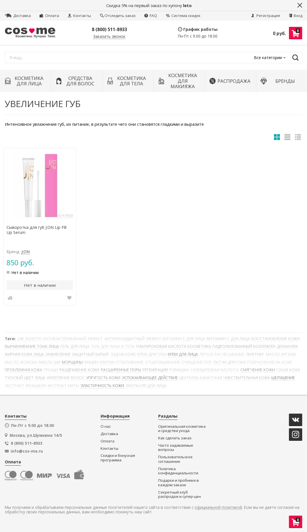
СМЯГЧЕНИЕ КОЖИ (257, 369)
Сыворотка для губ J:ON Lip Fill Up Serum (36, 230)
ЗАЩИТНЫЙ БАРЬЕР (90, 354)
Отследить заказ (118, 15)
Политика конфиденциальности (178, 471)
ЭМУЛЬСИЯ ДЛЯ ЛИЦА (146, 385)
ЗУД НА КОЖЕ (123, 354)
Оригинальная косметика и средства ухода (182, 428)
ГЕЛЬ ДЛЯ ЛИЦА (75, 346)
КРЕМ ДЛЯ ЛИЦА (183, 354)
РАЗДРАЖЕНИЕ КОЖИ (79, 369)
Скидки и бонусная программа (118, 457)
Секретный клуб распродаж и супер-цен (179, 494)
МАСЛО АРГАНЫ (281, 354)
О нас (106, 426)
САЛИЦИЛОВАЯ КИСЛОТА (214, 369)
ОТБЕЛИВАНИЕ (129, 362)
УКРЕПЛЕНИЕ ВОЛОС (66, 377)
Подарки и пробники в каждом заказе (178, 482)
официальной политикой (218, 507)
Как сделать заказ (174, 438)
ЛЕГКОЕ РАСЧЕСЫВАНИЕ (221, 354)
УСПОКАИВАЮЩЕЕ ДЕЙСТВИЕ (150, 377)
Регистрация (265, 15)
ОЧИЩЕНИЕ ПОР (196, 362)
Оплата (49, 15)
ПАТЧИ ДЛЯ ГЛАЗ (230, 362)
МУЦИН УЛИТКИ (99, 362)
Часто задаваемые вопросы (175, 447)
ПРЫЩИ (51, 369)
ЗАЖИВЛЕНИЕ (58, 354)
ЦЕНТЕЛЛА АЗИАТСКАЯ (200, 377)
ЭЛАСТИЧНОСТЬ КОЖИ (102, 385)
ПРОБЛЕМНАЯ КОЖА (23, 369)
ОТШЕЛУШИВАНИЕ (162, 362)
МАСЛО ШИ (49, 362)
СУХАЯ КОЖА (288, 369)
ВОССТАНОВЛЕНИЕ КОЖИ (275, 338)
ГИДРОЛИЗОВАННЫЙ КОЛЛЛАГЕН (243, 346)
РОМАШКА (179, 369)
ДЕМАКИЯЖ (287, 346)
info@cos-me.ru (27, 451)
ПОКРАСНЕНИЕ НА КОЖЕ (269, 362)
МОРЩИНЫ (72, 362)
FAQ (150, 15)
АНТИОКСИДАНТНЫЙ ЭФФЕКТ (132, 338)
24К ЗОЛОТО (29, 338)
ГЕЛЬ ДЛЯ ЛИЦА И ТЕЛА (113, 346)
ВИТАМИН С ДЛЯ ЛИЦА (228, 338)
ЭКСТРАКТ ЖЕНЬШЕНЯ (25, 385)
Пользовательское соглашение (175, 459)
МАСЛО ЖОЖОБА (21, 362)
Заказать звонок (109, 36)
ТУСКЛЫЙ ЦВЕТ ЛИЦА (25, 377)
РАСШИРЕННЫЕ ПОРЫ (121, 369)
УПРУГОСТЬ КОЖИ (103, 377)
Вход (295, 15)
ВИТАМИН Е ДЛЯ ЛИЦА (184, 338)
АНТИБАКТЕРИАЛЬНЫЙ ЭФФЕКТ (73, 338)
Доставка (18, 15)
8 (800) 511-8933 (109, 29)
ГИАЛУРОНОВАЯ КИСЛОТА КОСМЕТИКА (173, 346)
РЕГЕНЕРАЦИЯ (155, 369)
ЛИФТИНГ (255, 354)
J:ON (25, 251)
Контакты (79, 15)
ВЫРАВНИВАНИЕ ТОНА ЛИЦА (32, 346)
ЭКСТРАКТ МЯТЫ (63, 385)
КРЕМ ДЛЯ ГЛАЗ (151, 354)
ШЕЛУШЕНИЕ (283, 377)
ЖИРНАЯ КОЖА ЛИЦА (24, 354)
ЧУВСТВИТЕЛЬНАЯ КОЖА (246, 377)
